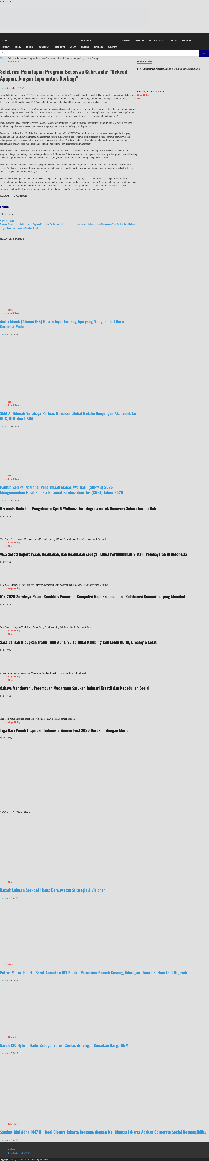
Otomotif (126, 40)
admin (3, 88)
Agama (73, 46)
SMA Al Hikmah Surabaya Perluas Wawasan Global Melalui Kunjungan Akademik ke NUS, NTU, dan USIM (68, 415)
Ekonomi (6, 46)
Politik (29, 46)
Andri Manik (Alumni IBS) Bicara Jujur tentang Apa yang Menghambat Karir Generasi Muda (62, 323)
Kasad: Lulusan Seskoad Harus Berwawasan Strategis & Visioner (52, 890)
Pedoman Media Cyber (19, 1153)
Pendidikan (60, 46)
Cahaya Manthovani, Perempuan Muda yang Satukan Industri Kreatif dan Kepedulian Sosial (43, 673)
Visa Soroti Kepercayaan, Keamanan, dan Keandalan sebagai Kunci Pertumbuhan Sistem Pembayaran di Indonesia (53, 539)
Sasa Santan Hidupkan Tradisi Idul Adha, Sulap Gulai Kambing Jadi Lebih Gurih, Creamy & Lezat (46, 627)
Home (3, 58)
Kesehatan (112, 46)
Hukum (18, 46)
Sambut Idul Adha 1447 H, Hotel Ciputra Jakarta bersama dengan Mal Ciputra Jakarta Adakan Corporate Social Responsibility (103, 1132)
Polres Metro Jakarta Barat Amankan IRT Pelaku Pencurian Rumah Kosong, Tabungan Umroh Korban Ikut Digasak (93, 972)
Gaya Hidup (86, 40)
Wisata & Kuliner (157, 40)
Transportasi (44, 46)
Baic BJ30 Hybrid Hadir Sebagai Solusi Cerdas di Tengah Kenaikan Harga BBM (64, 1045)
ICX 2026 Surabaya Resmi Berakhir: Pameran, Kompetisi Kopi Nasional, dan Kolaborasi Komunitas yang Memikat (54, 585)
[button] (104, 35)
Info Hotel (186, 40)
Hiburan (85, 46)
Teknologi (139, 40)
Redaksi (12, 1149)
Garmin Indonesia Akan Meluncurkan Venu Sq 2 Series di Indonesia (107, 224)
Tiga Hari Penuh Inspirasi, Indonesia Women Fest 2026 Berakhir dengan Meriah (37, 719)
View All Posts (7, 221)
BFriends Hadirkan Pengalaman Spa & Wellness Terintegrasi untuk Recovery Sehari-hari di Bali (78, 508)
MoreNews (32, 1159)
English (173, 40)
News (4, 40)
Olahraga (98, 46)
